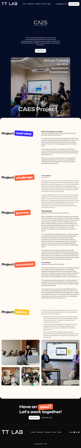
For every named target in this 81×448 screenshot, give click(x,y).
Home (33, 432)
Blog (59, 432)
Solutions (48, 432)
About (54, 432)
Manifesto (40, 432)
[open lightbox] (21, 352)
